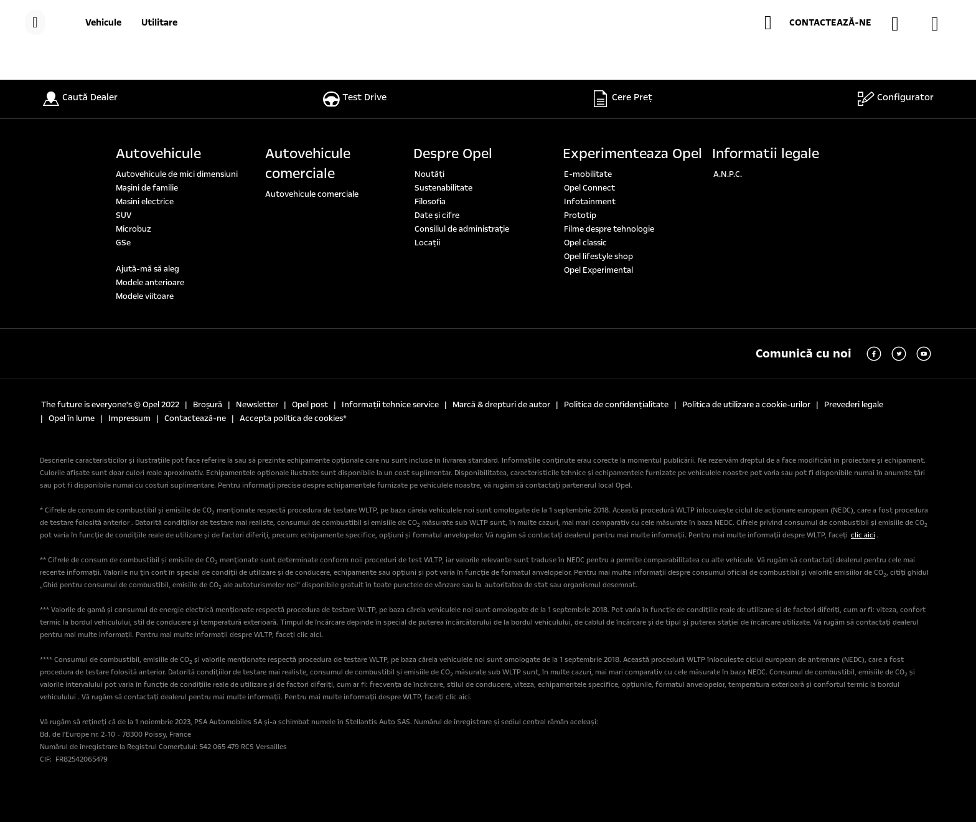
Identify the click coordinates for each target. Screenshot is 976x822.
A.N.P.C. (727, 174)
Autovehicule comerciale (307, 163)
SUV (123, 215)
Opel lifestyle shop (598, 256)
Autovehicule (158, 153)
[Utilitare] (159, 22)
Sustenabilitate (443, 188)
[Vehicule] (103, 22)
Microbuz (133, 229)
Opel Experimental (598, 270)
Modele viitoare (145, 296)
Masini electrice (145, 201)
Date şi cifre (437, 215)
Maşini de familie (147, 188)
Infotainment (590, 201)
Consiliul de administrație (462, 229)
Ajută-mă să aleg (147, 269)
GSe (123, 242)
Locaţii (427, 242)
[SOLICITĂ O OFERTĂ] (941, 24)
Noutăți (429, 174)
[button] (817, 22)
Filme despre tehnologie (609, 229)
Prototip (580, 215)
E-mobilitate (588, 174)
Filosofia (430, 201)
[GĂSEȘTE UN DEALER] (901, 24)
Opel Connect (589, 188)
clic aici (863, 535)
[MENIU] (35, 22)
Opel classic (585, 242)
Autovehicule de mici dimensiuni (177, 174)
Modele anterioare (150, 282)
